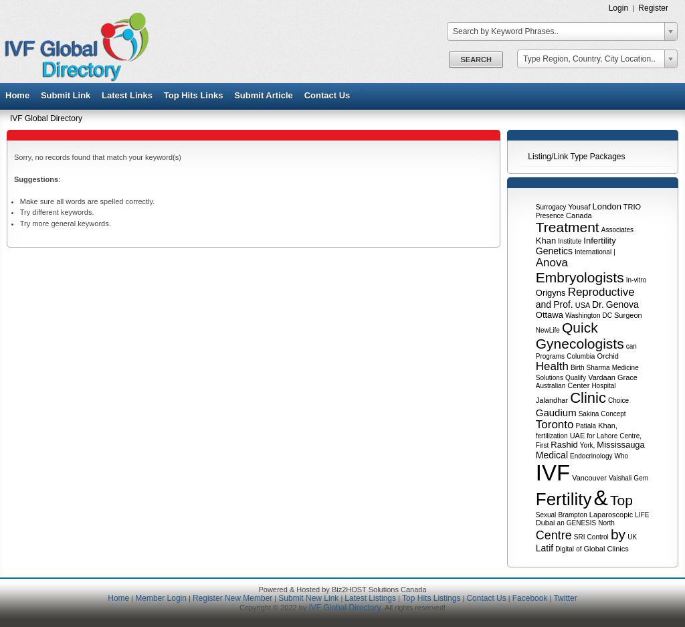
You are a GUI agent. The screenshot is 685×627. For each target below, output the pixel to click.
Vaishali (620, 478)
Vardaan (601, 377)
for (591, 436)
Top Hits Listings (431, 598)
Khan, (607, 426)
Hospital (603, 385)
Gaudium (556, 412)
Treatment (567, 227)
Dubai (545, 523)
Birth (578, 367)
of (578, 549)
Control (598, 537)
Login (619, 8)
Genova (622, 304)
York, (587, 445)
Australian (550, 385)
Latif (544, 548)
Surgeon (628, 315)
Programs (550, 356)
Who (622, 456)
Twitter (565, 598)
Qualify (575, 377)
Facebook (530, 598)
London (607, 206)
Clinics (617, 549)
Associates (617, 230)
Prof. (563, 304)
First (542, 445)
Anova (552, 262)
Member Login (161, 598)
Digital (564, 549)
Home (17, 95)
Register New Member (232, 598)
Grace (627, 377)
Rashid (564, 445)
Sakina (589, 414)
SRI (579, 537)
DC (607, 315)
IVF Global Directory (46, 118)
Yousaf (579, 207)
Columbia (581, 356)
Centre (554, 535)
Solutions (549, 377)
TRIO (632, 207)
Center (578, 385)
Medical (552, 455)
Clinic (588, 397)
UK (632, 537)
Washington (582, 315)
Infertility (599, 241)
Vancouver (589, 478)
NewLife (548, 330)
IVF (553, 472)
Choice (618, 400)
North (606, 523)
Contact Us (327, 95)
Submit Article (263, 95)
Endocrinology (591, 456)
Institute (569, 241)
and (543, 304)
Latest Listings (370, 598)
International (593, 252)
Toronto (555, 424)
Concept (613, 414)
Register (653, 8)
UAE (577, 436)
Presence (550, 215)
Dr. (598, 304)
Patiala (586, 426)
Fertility (564, 499)
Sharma (598, 367)
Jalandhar (552, 400)
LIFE (642, 515)
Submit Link (65, 95)
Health (552, 366)
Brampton (572, 515)
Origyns (551, 293)
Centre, (630, 436)
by (618, 534)
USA (582, 305)
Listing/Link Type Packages (576, 156)
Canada (579, 215)
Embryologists (580, 277)
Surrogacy (551, 207)
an (561, 523)
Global (594, 549)
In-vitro (636, 280)
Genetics (554, 251)
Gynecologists (580, 343)
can (631, 346)
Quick (580, 327)
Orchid (608, 356)
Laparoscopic (611, 515)
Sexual (546, 515)
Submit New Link (308, 598)
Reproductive (601, 292)
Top (621, 500)
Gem (640, 478)
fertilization (552, 436)
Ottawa (549, 315)
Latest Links (127, 95)
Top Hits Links (193, 95)
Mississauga (621, 445)
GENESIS (581, 523)
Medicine (625, 367)
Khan (546, 241)
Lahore (607, 436)
